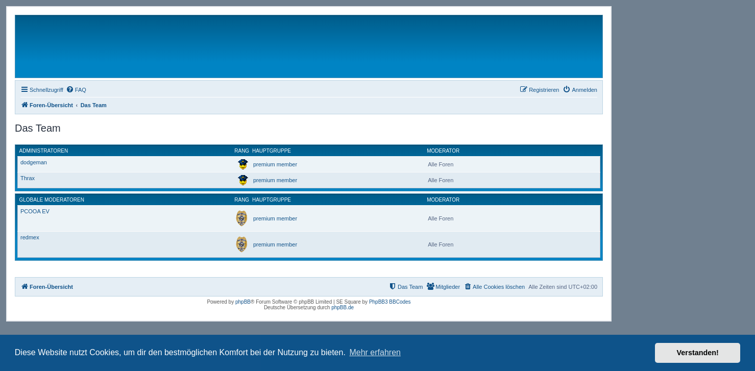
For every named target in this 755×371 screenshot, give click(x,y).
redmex (29, 237)
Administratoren (43, 151)
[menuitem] (76, 90)
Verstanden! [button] (698, 353)
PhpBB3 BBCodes (390, 302)
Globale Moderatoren (51, 200)
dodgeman (33, 162)
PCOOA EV (35, 211)
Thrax (27, 178)
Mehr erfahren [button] (375, 352)
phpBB (243, 302)
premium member (275, 164)
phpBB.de (342, 307)
